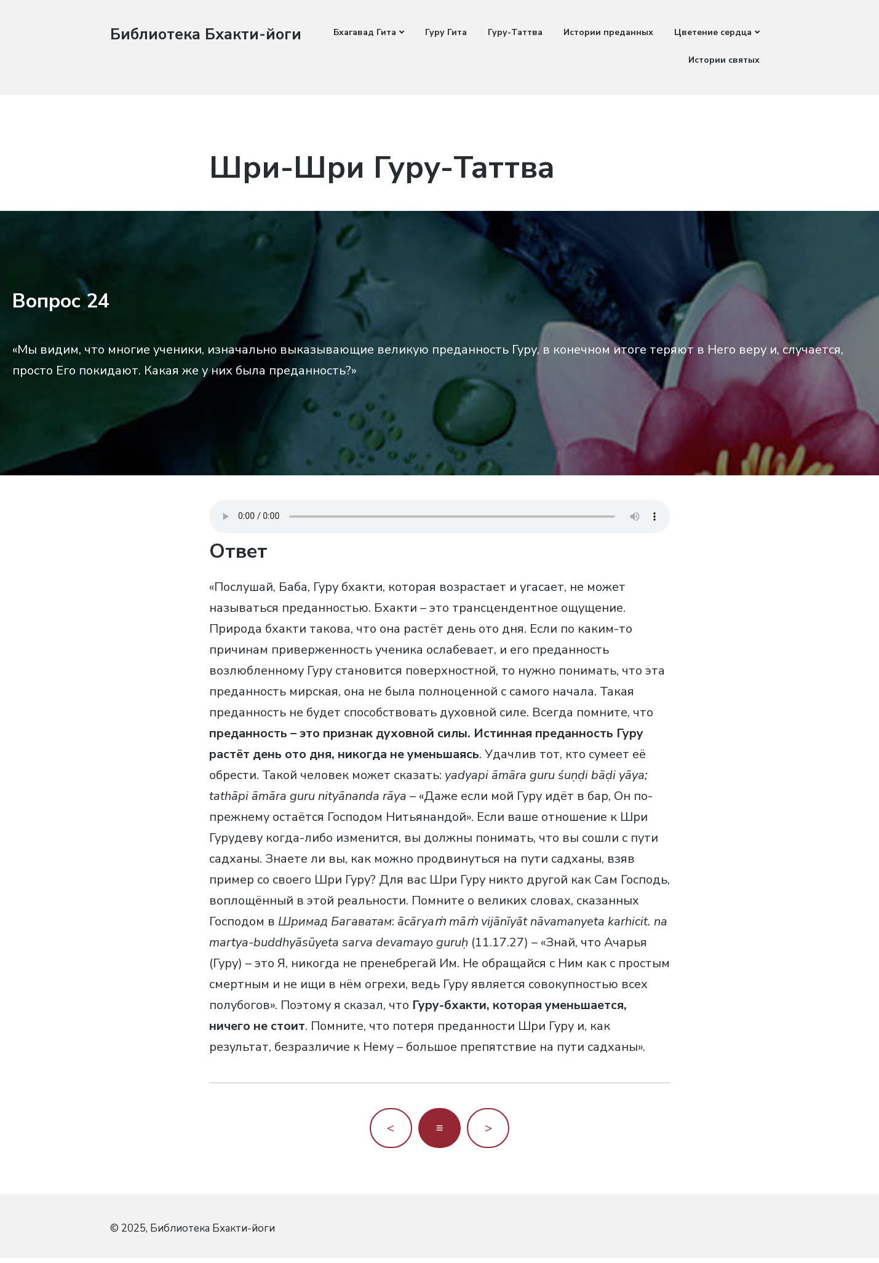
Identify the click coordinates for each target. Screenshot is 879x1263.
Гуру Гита (446, 32)
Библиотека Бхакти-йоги (208, 34)
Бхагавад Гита (364, 32)
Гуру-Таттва (515, 32)
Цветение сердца (713, 32)
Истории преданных (608, 32)
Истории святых (724, 60)
